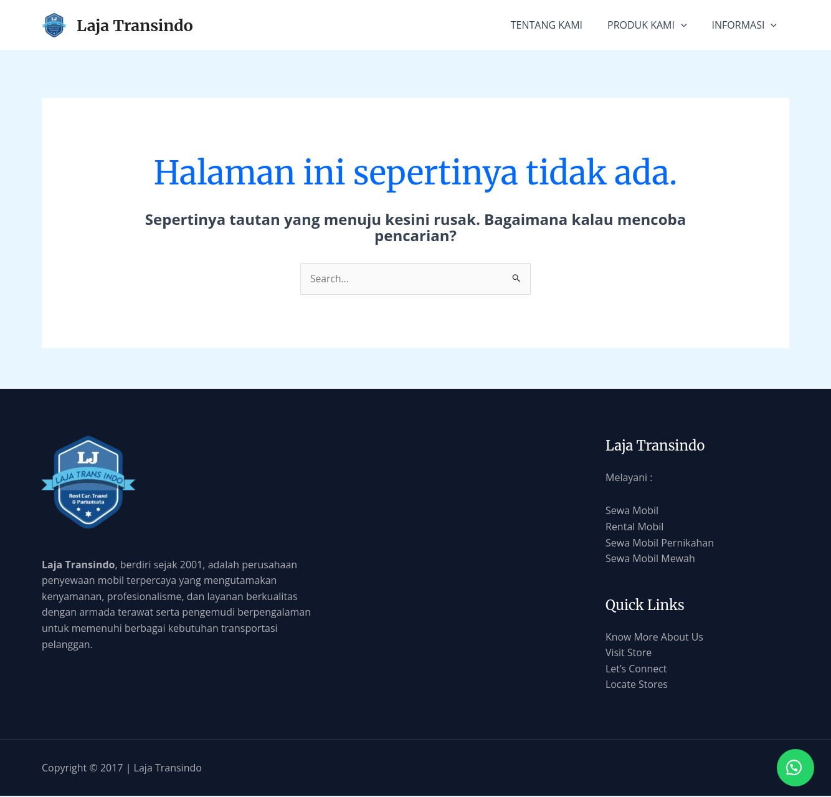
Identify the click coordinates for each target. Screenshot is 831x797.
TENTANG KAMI (546, 25)
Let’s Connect (636, 668)
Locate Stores (636, 685)
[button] (793, 766)
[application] (681, 25)
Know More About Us (654, 637)
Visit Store (628, 653)
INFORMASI (744, 25)
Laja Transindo (135, 26)
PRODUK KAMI (647, 25)
